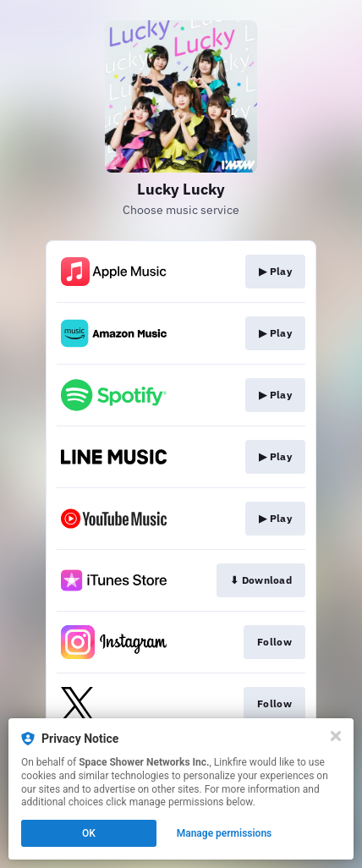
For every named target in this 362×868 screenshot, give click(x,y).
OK (89, 833)
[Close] (335, 736)
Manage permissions (224, 833)
